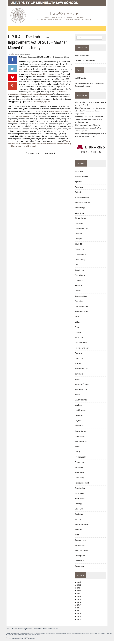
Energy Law (79, 301)
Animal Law (79, 187)
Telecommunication (82, 524)
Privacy (77, 452)
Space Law (79, 509)
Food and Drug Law (82, 348)
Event (77, 327)
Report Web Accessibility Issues (46, 629)
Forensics (78, 353)
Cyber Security (80, 260)
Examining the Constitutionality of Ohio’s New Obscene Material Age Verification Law (89, 119)
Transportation (80, 545)
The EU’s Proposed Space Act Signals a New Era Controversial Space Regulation (90, 111)
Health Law (79, 358)
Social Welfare (80, 498)
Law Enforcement (81, 400)
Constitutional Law (81, 228)
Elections (78, 291)
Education (78, 286)
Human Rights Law (81, 369)
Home (8, 629)
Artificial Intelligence (82, 197)
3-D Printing (79, 171)
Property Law (80, 462)
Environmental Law (81, 312)
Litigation (78, 421)
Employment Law (81, 296)
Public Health (79, 472)
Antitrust (78, 192)
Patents (77, 447)
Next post (49, 153)
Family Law (79, 337)
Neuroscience (80, 436)
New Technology (81, 441)
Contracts (78, 234)
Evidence (78, 332)
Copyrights (78, 239)
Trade (77, 535)
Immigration (79, 374)
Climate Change (80, 218)
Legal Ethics (79, 415)
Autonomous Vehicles (82, 202)
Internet (77, 395)
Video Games (79, 561)
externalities (24, 69)
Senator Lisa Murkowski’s (22, 116)
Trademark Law (80, 540)
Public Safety (79, 478)
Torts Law (78, 530)
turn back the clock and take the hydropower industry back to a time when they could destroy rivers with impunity (39, 143)
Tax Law (78, 519)
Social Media (79, 493)
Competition (79, 223)
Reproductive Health (82, 483)
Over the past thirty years (41, 74)
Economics (79, 280)
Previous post (32, 153)
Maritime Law (79, 426)
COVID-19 (78, 244)
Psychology (79, 467)
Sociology (78, 504)
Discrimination (80, 275)
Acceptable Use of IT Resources (23, 638)
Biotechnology (80, 208)
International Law (81, 389)
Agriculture (79, 182)
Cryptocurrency (80, 254)
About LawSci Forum (82, 56)
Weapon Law (79, 566)
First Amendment (81, 343)
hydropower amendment (60, 111)
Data (76, 265)
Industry (78, 379)
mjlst (17, 54)
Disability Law (80, 270)
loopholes (12, 121)
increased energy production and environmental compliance (37, 92)
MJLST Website (80, 78)
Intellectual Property (82, 384)
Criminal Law (79, 249)
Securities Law (80, 488)
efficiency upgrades (42, 101)
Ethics (77, 317)
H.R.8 (12, 113)
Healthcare (79, 363)
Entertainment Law (81, 306)
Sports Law (79, 514)
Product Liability (80, 457)
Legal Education (80, 410)
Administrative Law (81, 177)
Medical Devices (81, 431)
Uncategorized (80, 556)
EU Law (77, 322)
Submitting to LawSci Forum (85, 61)
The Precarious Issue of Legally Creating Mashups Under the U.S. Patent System (88, 128)
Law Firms (78, 405)
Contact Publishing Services (22, 629)
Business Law (79, 213)
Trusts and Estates (81, 550)
